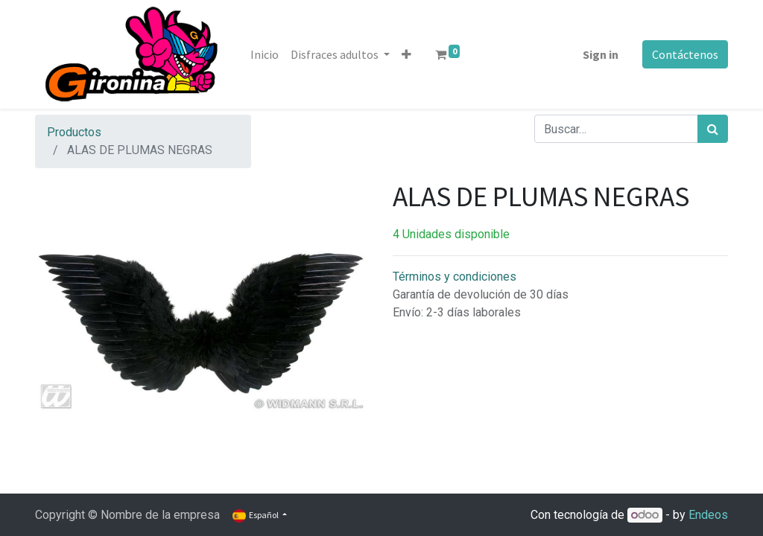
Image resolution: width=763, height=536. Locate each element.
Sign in (600, 54)
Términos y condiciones (454, 276)
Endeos (708, 515)
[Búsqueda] (712, 129)
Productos (74, 132)
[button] (406, 54)
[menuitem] (264, 54)
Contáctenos (685, 54)
